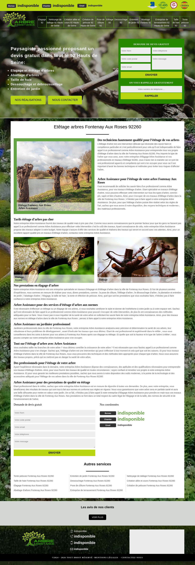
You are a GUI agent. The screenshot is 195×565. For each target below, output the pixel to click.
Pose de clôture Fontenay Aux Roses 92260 (91, 485)
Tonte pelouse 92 (185, 22)
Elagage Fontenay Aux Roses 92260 (31, 485)
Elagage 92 (42, 21)
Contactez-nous (132, 557)
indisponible (28, 6)
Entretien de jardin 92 (133, 21)
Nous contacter (65, 99)
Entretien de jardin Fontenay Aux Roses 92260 (92, 476)
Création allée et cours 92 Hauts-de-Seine (72, 22)
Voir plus (97, 517)
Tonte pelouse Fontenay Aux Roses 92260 (34, 476)
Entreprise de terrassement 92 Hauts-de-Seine (161, 22)
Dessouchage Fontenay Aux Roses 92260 (90, 481)
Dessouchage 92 (121, 21)
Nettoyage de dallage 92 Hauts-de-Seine (55, 22)
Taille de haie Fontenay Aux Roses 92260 (33, 481)
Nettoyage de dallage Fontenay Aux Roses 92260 (150, 476)
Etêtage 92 (109, 21)
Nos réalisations (28, 99)
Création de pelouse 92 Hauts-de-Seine (88, 22)
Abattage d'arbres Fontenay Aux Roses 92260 (35, 490)
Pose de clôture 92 (101, 22)
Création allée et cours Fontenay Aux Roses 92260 (151, 481)
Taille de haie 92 (176, 22)
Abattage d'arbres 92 (145, 21)
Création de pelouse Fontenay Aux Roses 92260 (150, 485)
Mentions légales (106, 557)
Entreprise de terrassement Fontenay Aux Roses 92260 (96, 490)
